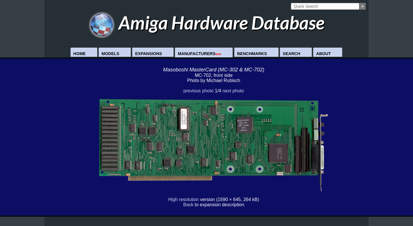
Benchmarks (252, 53)
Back (188, 204)
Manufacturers (199, 53)
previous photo (199, 90)
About (323, 53)
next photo (233, 90)
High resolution (183, 199)
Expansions (148, 53)
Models (110, 53)
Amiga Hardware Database (207, 22)
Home (79, 53)
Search (291, 53)
